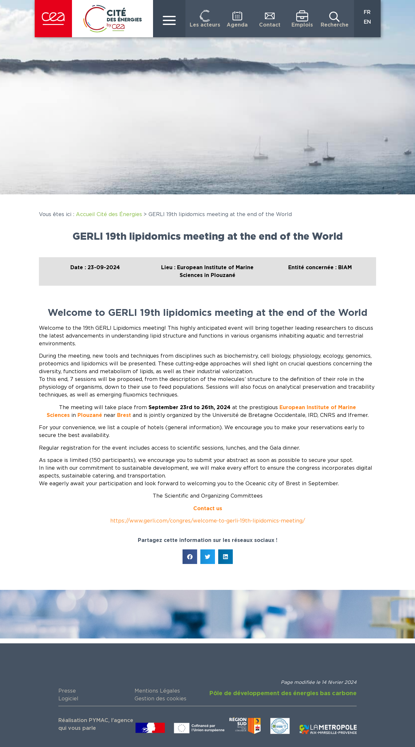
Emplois (302, 25)
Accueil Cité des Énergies (109, 214)
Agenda (237, 25)
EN (367, 22)
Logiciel (68, 698)
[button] (190, 556)
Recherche (335, 25)
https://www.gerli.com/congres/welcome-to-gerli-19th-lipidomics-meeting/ (207, 520)
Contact (269, 25)
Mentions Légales (157, 691)
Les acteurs (205, 25)
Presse (67, 691)
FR (367, 12)
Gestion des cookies (160, 698)
